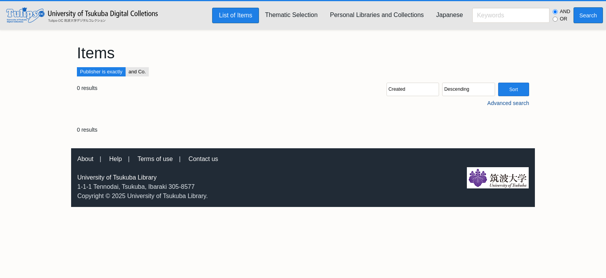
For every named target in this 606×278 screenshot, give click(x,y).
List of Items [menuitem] (235, 15)
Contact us (203, 159)
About (85, 159)
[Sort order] (468, 89)
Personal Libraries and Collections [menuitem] (377, 15)
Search (588, 15)
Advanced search (508, 103)
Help (115, 159)
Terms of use (155, 159)
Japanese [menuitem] (449, 15)
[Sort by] (412, 89)
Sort (513, 89)
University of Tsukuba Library (117, 177)
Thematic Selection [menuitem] (291, 15)
